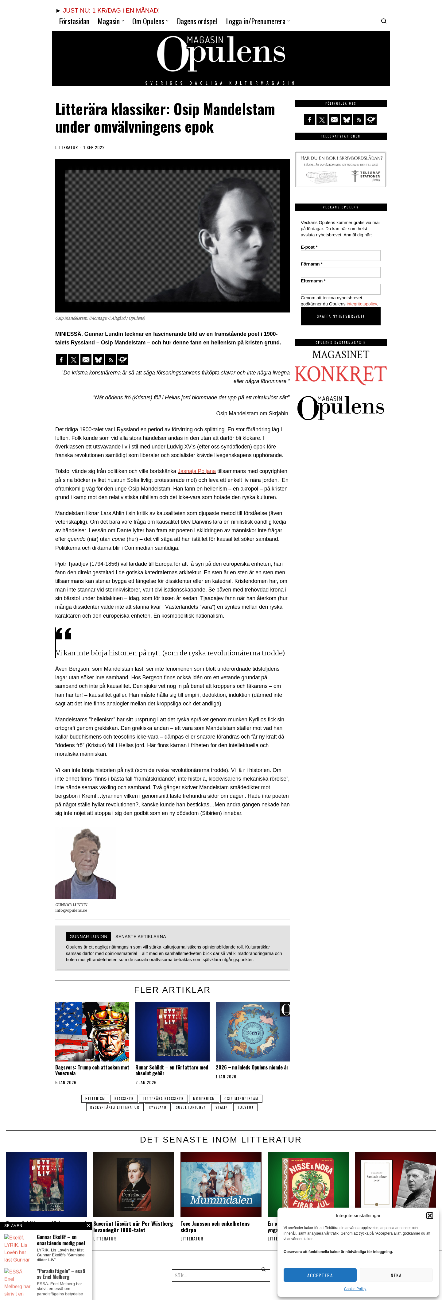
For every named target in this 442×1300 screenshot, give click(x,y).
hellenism (93, 1098)
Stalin (223, 1107)
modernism (205, 1098)
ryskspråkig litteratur (112, 1107)
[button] (430, 1216)
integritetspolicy (362, 303)
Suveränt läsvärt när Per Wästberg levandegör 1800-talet (133, 1226)
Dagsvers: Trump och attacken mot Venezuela (92, 1070)
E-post (309, 247)
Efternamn (313, 280)
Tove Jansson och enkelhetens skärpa (215, 1226)
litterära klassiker (163, 1098)
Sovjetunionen (191, 1107)
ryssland (156, 1107)
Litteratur (66, 147)
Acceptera (320, 1275)
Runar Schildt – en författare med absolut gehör (171, 1070)
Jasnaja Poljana (197, 471)
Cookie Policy (355, 1289)
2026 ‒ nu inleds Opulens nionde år (252, 1067)
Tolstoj (248, 1107)
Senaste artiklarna (140, 936)
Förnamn (312, 264)
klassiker (123, 1098)
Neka (396, 1275)
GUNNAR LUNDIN (88, 936)
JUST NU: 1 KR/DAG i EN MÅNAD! (111, 10)
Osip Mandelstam (244, 1098)
